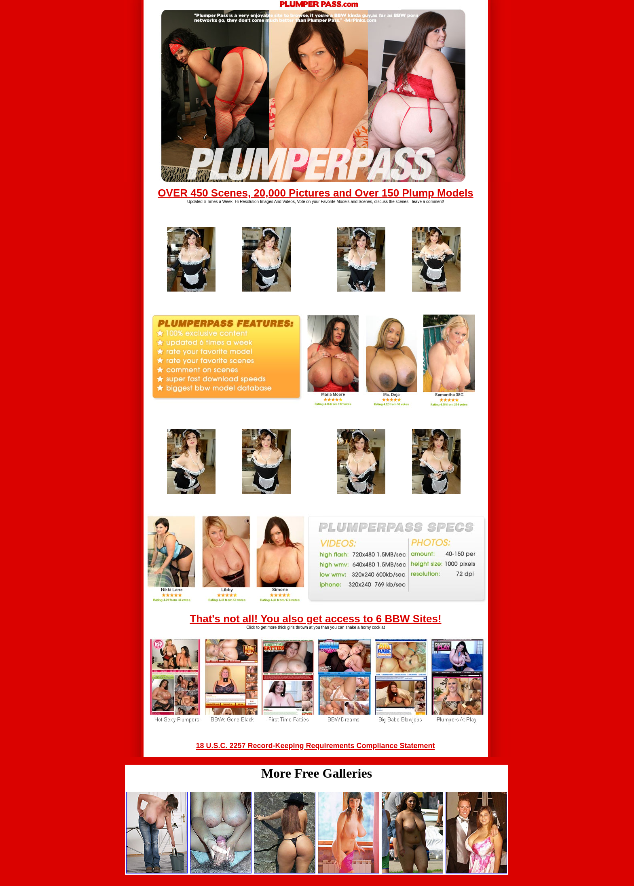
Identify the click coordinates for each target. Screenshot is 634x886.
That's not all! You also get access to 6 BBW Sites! (315, 619)
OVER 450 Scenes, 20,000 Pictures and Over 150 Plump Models (315, 193)
